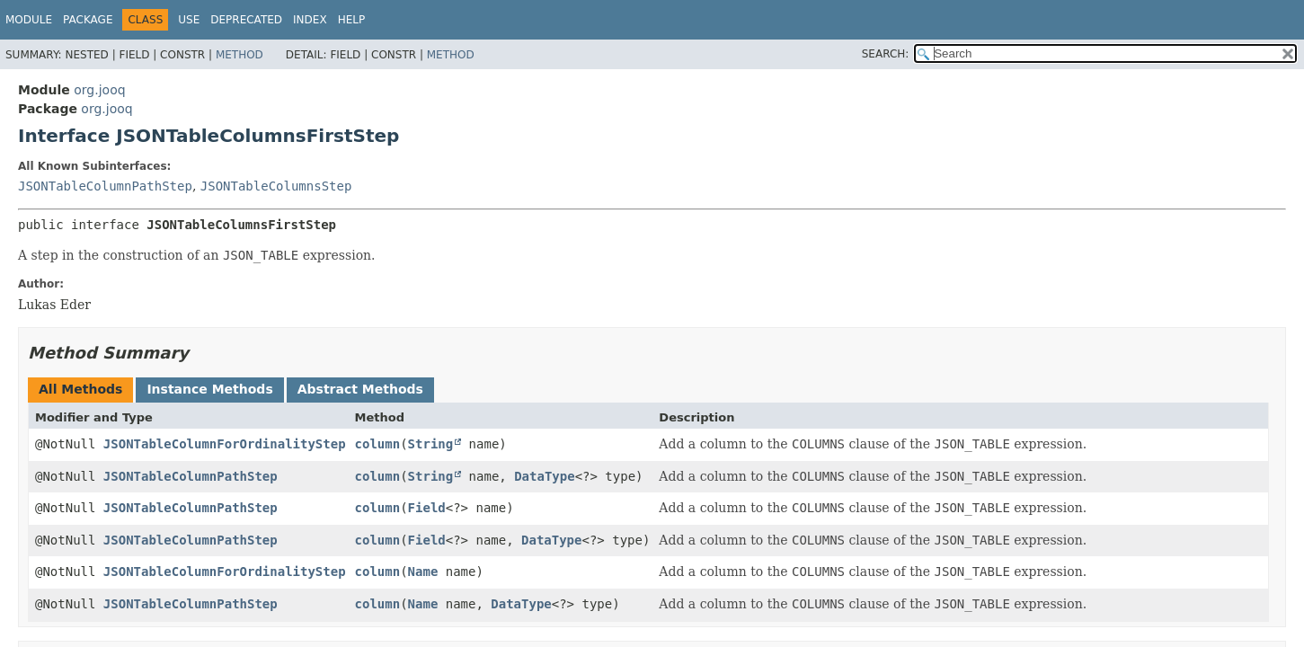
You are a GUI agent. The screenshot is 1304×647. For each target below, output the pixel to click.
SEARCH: (885, 54)
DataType (544, 476)
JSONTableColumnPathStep (105, 186)
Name (423, 571)
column (378, 444)
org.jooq (99, 90)
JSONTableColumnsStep (276, 186)
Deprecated (246, 19)
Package (87, 19)
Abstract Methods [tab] (360, 389)
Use (189, 19)
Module (28, 19)
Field (427, 508)
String (431, 444)
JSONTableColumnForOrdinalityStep (224, 444)
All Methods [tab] (80, 389)
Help (352, 19)
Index (310, 19)
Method (239, 55)
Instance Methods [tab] (209, 389)
